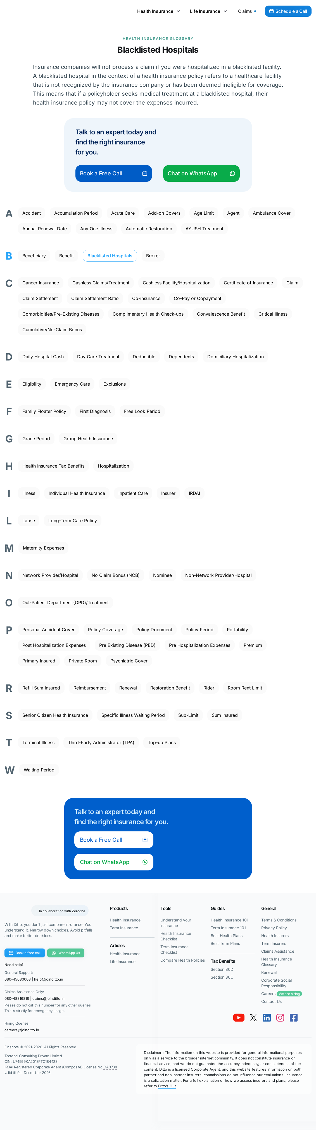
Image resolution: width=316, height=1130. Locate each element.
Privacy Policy (274, 927)
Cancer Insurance (40, 282)
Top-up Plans (162, 742)
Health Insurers (275, 935)
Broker (153, 255)
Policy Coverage (105, 629)
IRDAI (194, 493)
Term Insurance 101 (228, 927)
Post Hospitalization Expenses (54, 645)
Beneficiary (34, 255)
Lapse (28, 520)
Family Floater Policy (44, 411)
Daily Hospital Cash (43, 356)
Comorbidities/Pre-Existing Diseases (60, 314)
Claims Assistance (277, 951)
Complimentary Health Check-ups (148, 314)
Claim (292, 282)
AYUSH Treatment (204, 228)
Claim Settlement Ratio (95, 298)
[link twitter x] (253, 1017)
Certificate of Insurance (248, 282)
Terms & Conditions (278, 920)
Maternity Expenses (43, 548)
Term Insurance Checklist (174, 949)
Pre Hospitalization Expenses (199, 645)
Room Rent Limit (245, 688)
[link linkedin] (266, 1017)
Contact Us (271, 1001)
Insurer (168, 493)
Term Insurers (273, 943)
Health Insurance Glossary (158, 38)
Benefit (66, 255)
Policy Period (199, 629)
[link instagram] (280, 1017)
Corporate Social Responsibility (276, 983)
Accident (31, 213)
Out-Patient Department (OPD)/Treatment (65, 602)
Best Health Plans (227, 935)
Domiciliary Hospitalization (235, 356)
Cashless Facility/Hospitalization (176, 282)
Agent (233, 213)
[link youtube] (238, 1017)
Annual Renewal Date (44, 228)
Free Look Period (142, 411)
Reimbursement (89, 688)
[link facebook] (293, 1017)
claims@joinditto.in (48, 998)
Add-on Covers (164, 213)
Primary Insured (38, 661)
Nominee (162, 575)
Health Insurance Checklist (175, 936)
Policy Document (154, 629)
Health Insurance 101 (229, 920)
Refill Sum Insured (41, 688)
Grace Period (36, 438)
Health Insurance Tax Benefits (53, 466)
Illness (28, 493)
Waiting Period (39, 770)
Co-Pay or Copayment (197, 298)
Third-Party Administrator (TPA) (101, 742)
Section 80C (222, 977)
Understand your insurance (175, 923)
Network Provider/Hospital (50, 575)
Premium (253, 645)
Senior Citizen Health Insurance (55, 715)
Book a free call (25, 953)
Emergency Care (72, 384)
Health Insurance (125, 920)
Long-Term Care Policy (72, 520)
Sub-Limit (188, 715)
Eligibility (31, 384)
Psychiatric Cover (129, 661)
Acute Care (123, 213)
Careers (281, 993)
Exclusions (114, 384)
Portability (237, 629)
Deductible (144, 356)
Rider (208, 688)
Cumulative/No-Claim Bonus (52, 329)
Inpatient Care (133, 493)
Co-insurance (146, 298)
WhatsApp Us (66, 953)
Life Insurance (123, 961)
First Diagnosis (95, 411)
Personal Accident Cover (48, 629)
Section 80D (222, 969)
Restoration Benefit (170, 688)
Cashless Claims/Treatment (100, 282)
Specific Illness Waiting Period (133, 715)
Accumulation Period (76, 213)
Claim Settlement (40, 298)
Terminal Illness (38, 742)
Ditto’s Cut (167, 1086)
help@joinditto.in (48, 979)
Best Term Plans (225, 943)
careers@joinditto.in (21, 1030)
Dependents (181, 356)
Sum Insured (225, 715)
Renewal (128, 688)
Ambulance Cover (272, 213)
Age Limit (204, 213)
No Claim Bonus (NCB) (116, 575)
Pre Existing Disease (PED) (127, 645)
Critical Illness (273, 314)
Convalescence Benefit (221, 314)
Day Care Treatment (98, 356)
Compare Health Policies (182, 960)
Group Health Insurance (88, 438)
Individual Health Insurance (77, 493)
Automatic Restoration (149, 228)
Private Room (83, 661)
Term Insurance (124, 927)
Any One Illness (96, 228)
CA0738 (110, 1067)
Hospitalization (113, 466)
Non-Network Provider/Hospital (218, 575)
